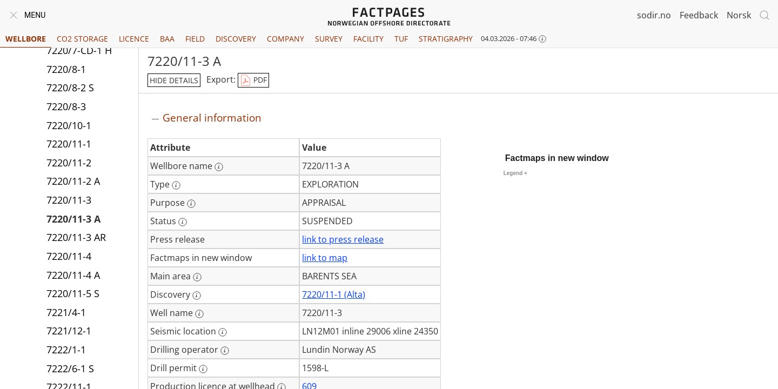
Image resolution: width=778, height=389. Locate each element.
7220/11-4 (68, 256)
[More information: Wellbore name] (218, 167)
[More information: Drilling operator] (224, 350)
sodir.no (654, 15)
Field (195, 38)
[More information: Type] (176, 185)
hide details (174, 80)
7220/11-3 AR (76, 237)
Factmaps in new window (557, 158)
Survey (329, 38)
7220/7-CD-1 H (79, 50)
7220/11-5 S (72, 293)
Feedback (699, 15)
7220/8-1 (66, 69)
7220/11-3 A (73, 218)
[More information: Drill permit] (203, 369)
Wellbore (25, 38)
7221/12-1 (68, 330)
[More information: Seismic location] (222, 332)
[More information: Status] (182, 222)
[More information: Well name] (199, 314)
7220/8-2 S (70, 87)
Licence (134, 38)
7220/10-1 (68, 125)
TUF (401, 38)
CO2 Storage (82, 38)
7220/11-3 (68, 199)
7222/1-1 (66, 349)
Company (285, 38)
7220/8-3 (66, 106)
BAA (167, 38)
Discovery (236, 38)
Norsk (739, 15)
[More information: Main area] (197, 277)
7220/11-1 (68, 143)
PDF (253, 80)
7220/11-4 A (73, 275)
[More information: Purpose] (191, 203)
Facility (368, 38)
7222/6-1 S (70, 368)
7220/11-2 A (73, 181)
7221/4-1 (66, 312)
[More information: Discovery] (196, 295)
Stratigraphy (446, 38)
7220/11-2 (68, 162)
